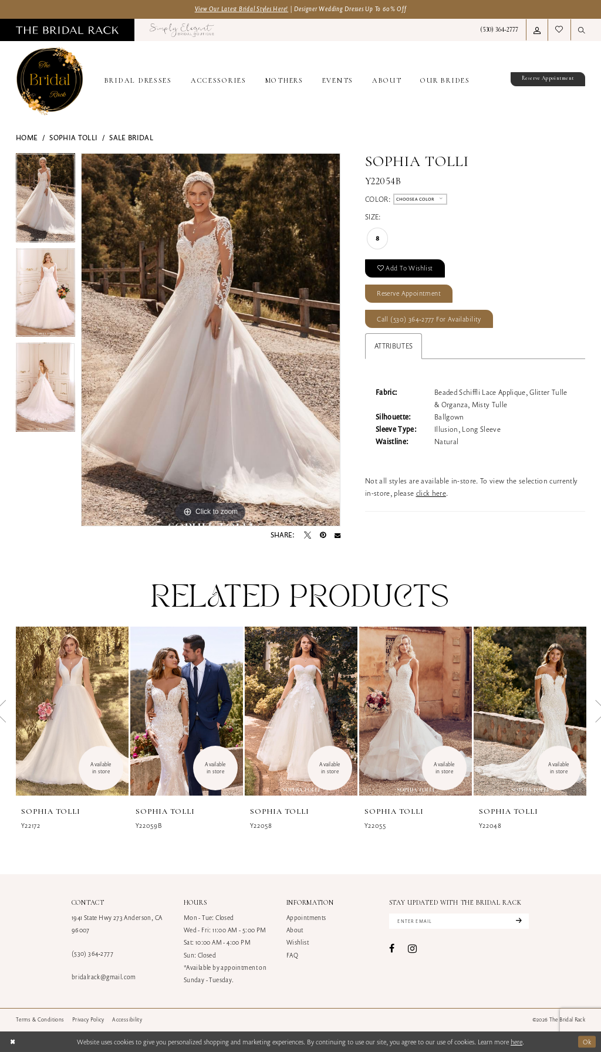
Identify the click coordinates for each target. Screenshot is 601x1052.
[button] (537, 29)
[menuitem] (67, 30)
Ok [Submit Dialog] (587, 1041)
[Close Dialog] (12, 1042)
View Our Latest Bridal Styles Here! (242, 9)
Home (27, 138)
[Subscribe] (518, 921)
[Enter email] (459, 921)
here (516, 1041)
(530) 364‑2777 (92, 953)
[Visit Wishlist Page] (559, 29)
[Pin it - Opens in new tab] (323, 535)
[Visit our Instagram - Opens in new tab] (412, 948)
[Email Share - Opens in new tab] (337, 535)
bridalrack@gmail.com (104, 977)
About (294, 930)
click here (431, 493)
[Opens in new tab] (182, 30)
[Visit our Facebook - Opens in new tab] (391, 948)
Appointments (306, 918)
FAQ (292, 955)
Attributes (393, 346)
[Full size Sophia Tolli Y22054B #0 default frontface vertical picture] (211, 340)
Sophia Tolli (73, 138)
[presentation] (72, 711)
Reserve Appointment (409, 293)
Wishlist (297, 942)
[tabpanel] (45, 200)
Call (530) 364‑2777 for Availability (429, 318)
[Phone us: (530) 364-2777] (499, 29)
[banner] (49, 81)
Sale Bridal (131, 138)
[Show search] (581, 29)
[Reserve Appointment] (542, 81)
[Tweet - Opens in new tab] (307, 535)
